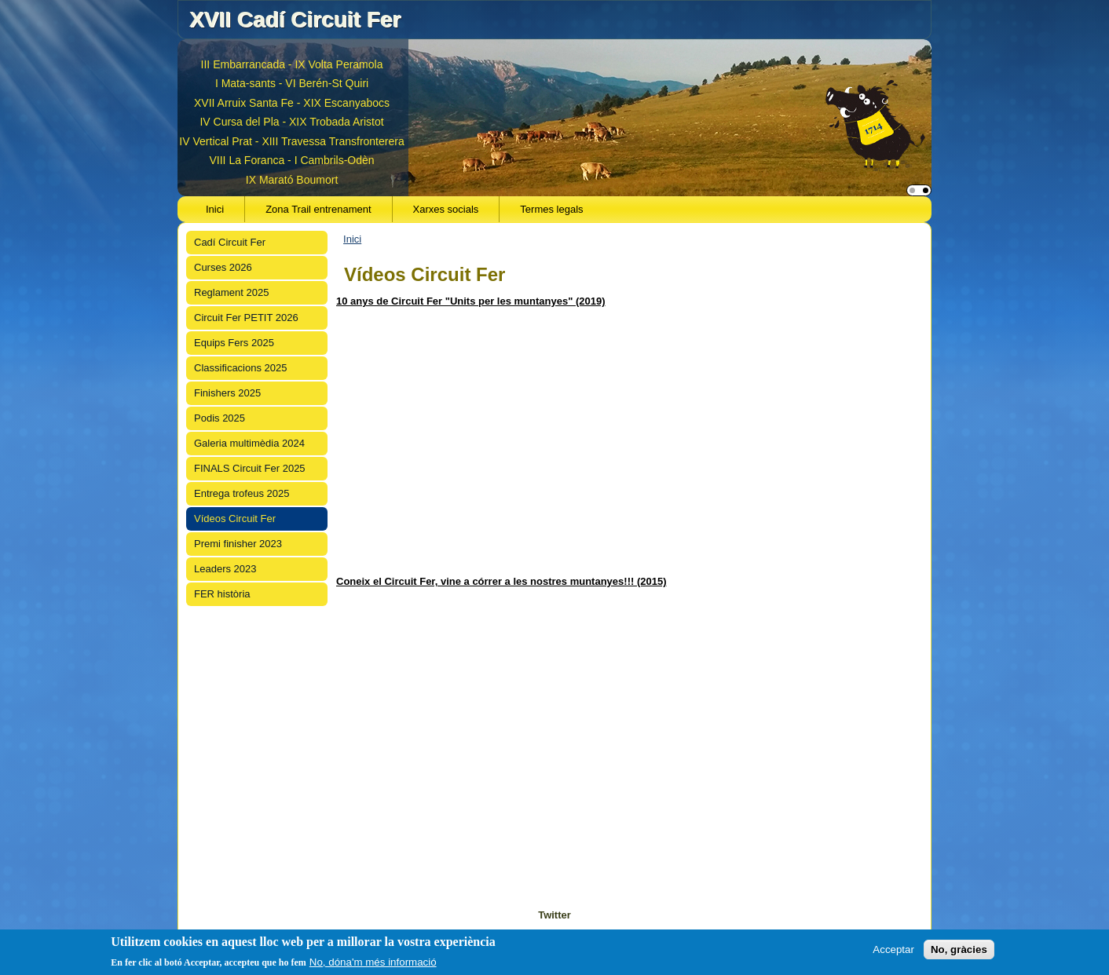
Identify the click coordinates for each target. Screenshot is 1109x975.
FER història (222, 594)
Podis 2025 (219, 418)
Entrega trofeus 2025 (241, 493)
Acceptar (893, 949)
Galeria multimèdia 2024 (249, 443)
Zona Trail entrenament (318, 209)
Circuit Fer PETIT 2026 (246, 317)
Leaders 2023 (225, 569)
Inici (215, 209)
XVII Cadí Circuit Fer (295, 19)
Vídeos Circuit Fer (235, 518)
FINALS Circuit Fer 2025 (250, 468)
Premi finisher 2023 (238, 544)
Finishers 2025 (227, 393)
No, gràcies (959, 949)
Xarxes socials (446, 209)
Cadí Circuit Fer (229, 242)
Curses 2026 (223, 267)
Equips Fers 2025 (234, 343)
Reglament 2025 (231, 292)
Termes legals (551, 209)
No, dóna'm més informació (373, 962)
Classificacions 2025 (240, 368)
